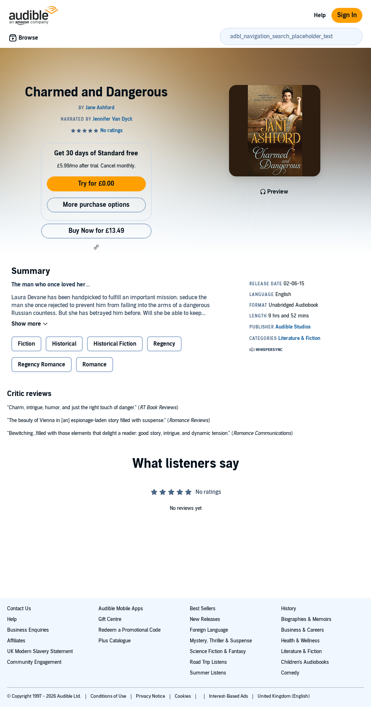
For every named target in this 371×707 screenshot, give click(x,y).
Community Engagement (34, 662)
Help (320, 15)
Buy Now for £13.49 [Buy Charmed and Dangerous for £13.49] (96, 231)
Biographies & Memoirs (306, 619)
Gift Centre (109, 619)
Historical (64, 343)
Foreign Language (209, 630)
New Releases (205, 619)
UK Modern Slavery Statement (40, 651)
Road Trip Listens (208, 662)
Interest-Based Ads (229, 696)
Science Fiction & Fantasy (218, 651)
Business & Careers (302, 630)
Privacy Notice (151, 696)
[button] (96, 247)
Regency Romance (41, 364)
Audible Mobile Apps (120, 609)
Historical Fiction (114, 343)
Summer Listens (208, 673)
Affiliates (16, 641)
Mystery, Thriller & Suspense (221, 641)
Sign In (347, 15)
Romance (94, 364)
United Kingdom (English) (284, 696)
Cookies (183, 696)
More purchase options (96, 205)
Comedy (290, 673)
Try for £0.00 (96, 183)
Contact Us (19, 609)
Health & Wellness (300, 641)
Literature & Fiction (301, 651)
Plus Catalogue (114, 641)
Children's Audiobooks (305, 662)
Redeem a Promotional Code (129, 630)
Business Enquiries (28, 630)
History (288, 609)
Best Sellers (202, 609)
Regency (164, 343)
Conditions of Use (109, 696)
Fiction (26, 343)
